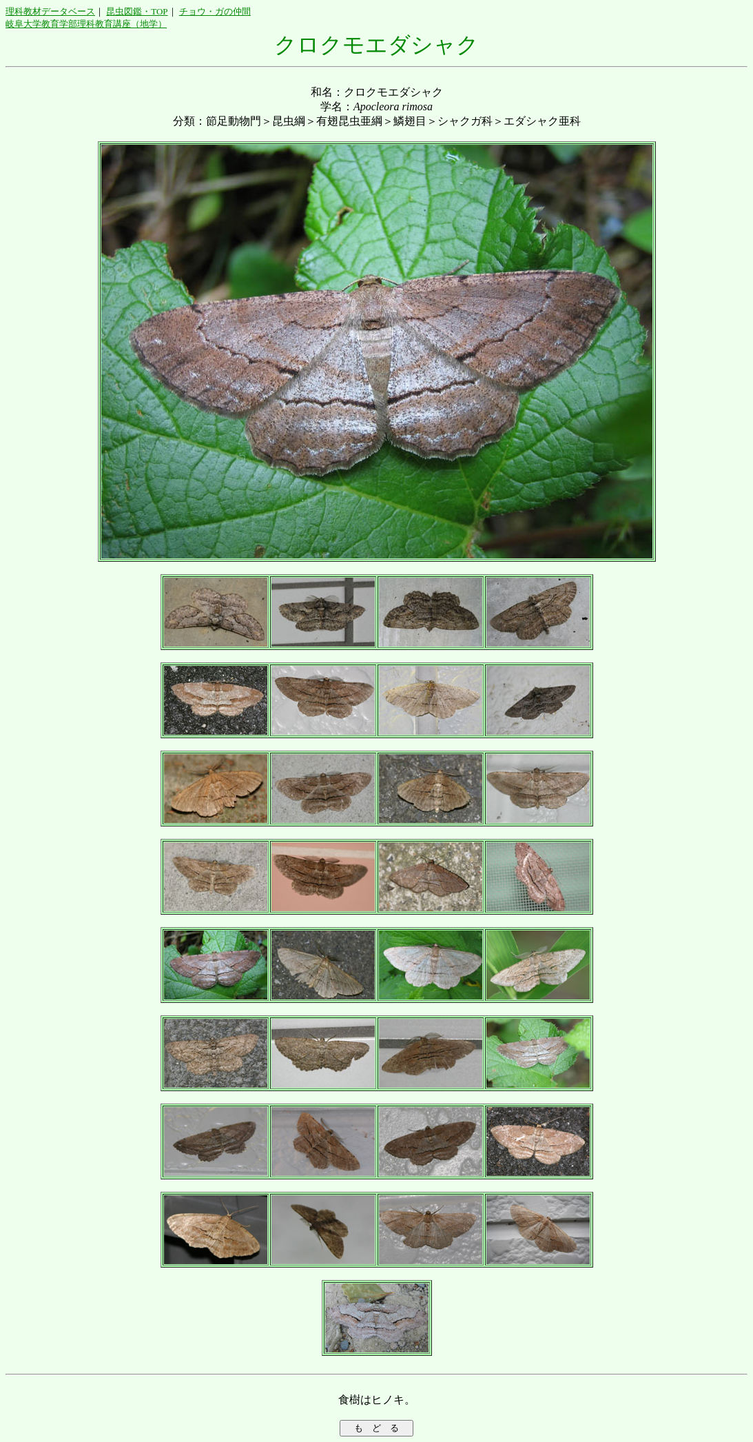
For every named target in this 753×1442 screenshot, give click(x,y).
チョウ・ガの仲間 (215, 11)
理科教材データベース (50, 11)
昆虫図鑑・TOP (136, 11)
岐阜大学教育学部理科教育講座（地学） (86, 24)
